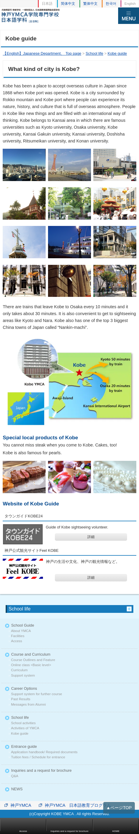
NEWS (16, 789)
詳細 (91, 537)
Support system (23, 675)
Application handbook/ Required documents (44, 752)
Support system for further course (36, 694)
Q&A (14, 776)
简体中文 (68, 3)
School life (20, 608)
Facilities (17, 636)
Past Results (20, 699)
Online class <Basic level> (31, 665)
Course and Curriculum (30, 655)
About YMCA (21, 631)
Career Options (24, 689)
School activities (23, 723)
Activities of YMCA (25, 728)
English (130, 3)
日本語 (47, 3)
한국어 (111, 3)
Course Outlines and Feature (33, 660)
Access (16, 641)
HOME (115, 831)
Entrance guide (24, 747)
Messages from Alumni (28, 704)
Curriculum (19, 670)
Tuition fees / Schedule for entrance (38, 757)
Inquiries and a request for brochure (41, 771)
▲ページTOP (119, 807)
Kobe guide (19, 733)
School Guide (22, 626)
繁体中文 (90, 3)
